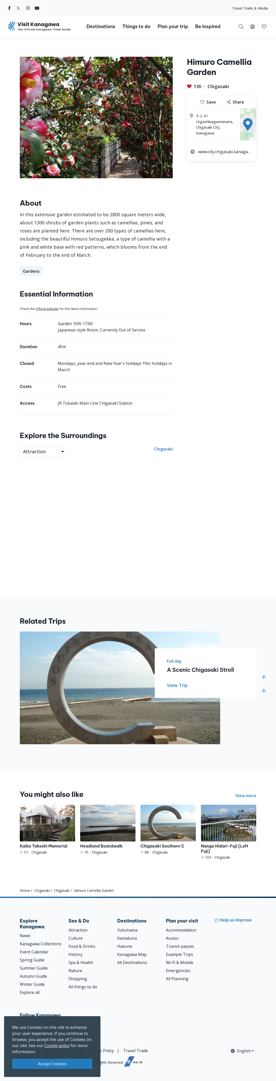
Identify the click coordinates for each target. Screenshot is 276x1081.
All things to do (82, 987)
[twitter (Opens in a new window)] (18, 8)
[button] (252, 26)
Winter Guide (32, 984)
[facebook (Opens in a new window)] (9, 8)
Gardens (31, 271)
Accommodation (181, 930)
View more (245, 795)
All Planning (177, 978)
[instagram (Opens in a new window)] (28, 8)
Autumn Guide (33, 976)
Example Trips (179, 954)
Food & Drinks (81, 946)
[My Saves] (264, 26)
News (25, 935)
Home (25, 890)
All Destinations (132, 962)
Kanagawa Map (132, 954)
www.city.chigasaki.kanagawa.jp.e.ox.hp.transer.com (224, 152)
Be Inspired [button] (207, 26)
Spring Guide (32, 960)
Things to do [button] (136, 26)
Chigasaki (218, 86)
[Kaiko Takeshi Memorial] (47, 830)
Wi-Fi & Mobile (179, 962)
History (75, 954)
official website (47, 308)
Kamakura (127, 938)
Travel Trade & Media (250, 8)
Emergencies (178, 970)
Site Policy (104, 1050)
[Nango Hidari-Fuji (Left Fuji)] (228, 832)
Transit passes (180, 946)
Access (172, 938)
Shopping (77, 978)
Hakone (124, 946)
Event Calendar (34, 952)
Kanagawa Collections (40, 944)
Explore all (30, 992)
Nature (75, 970)
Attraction (78, 930)
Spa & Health (80, 962)
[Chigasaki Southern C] (168, 830)
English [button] (241, 1051)
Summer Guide (34, 968)
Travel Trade (135, 1050)
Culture (75, 938)
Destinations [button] (101, 26)
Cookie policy (57, 1045)
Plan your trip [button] (173, 26)
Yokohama (127, 930)
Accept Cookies (52, 1064)
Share (235, 102)
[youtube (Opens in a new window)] (37, 8)
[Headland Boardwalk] (107, 830)
